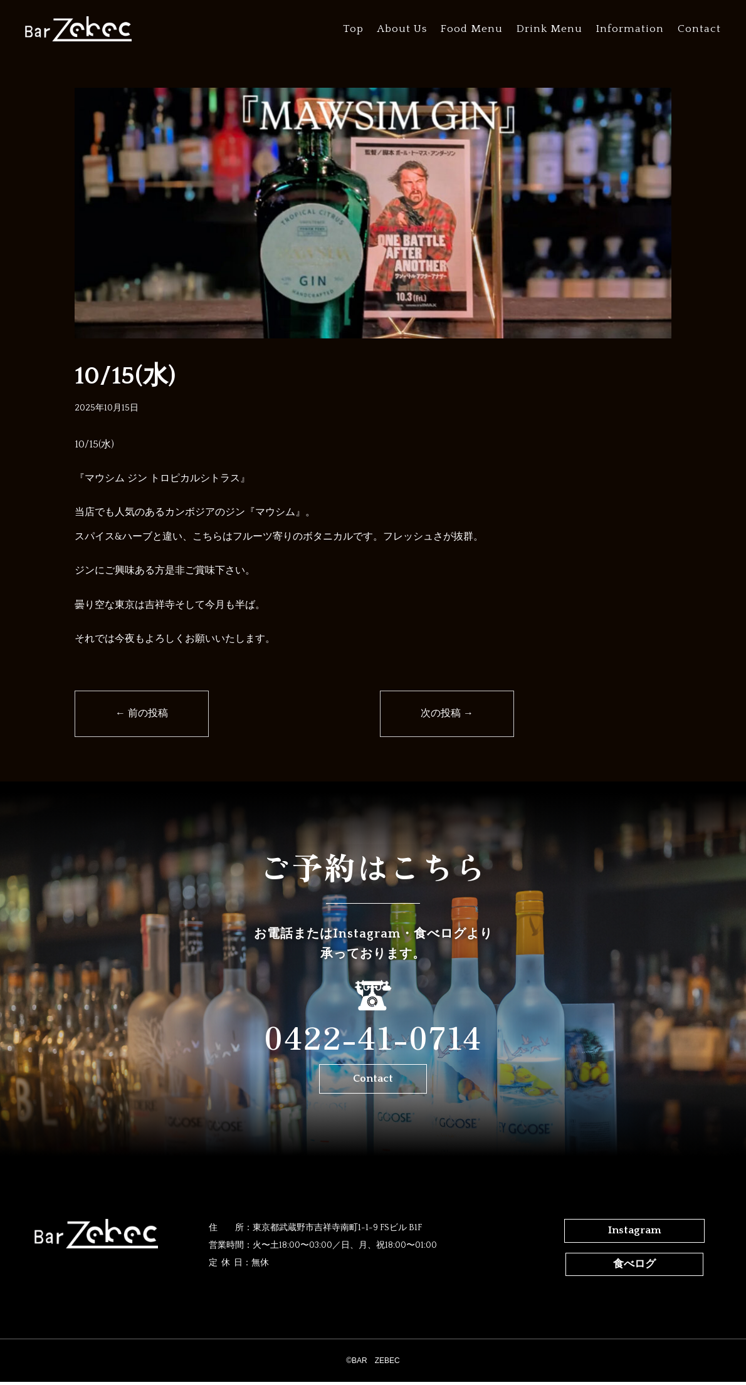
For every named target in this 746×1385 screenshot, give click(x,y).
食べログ (634, 1268)
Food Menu (472, 28)
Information (630, 28)
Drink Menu (549, 28)
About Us (402, 28)
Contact (699, 28)
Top (353, 28)
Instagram (635, 1234)
